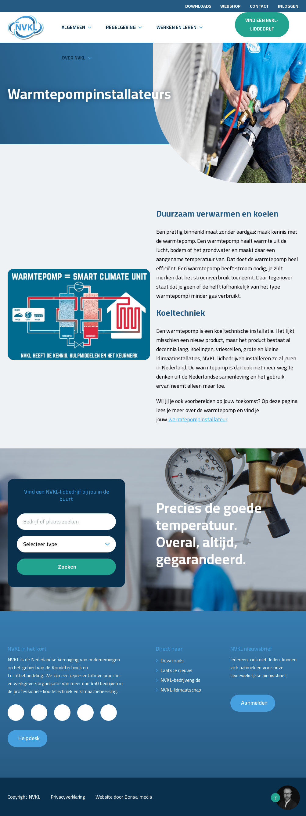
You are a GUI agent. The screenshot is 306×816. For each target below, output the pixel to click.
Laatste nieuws (176, 670)
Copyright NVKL (24, 796)
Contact (259, 6)
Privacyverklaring (68, 796)
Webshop (230, 6)
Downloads (198, 6)
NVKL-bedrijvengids (180, 680)
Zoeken (67, 567)
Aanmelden (254, 703)
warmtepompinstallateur (197, 419)
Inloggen (288, 6)
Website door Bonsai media (123, 796)
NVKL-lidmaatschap (180, 689)
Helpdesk (29, 738)
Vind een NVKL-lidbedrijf (262, 24)
